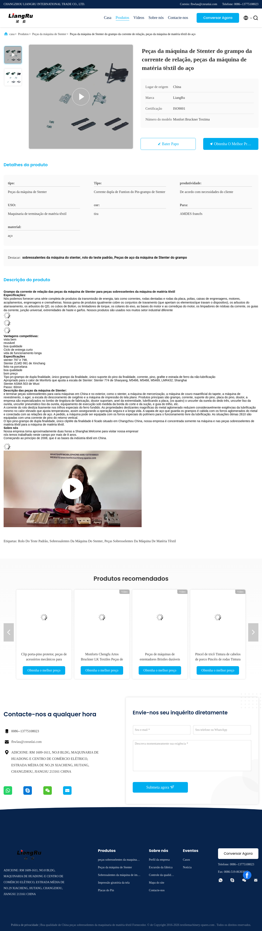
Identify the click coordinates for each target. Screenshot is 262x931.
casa (11, 34)
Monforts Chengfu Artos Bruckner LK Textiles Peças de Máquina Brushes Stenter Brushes (102, 659)
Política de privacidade (24, 925)
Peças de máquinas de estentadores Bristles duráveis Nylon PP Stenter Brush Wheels (160, 659)
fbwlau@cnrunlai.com (26, 742)
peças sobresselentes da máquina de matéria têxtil (140, 541)
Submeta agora (160, 787)
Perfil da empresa (159, 859)
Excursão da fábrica (160, 867)
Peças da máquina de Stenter (49, 34)
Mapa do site (156, 882)
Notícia (187, 867)
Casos (186, 859)
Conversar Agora (217, 17)
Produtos (122, 18)
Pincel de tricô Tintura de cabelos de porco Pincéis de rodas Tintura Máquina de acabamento (218, 659)
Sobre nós (156, 18)
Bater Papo (170, 144)
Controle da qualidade (161, 875)
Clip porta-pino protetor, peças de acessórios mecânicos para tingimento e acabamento (44, 659)
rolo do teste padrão (33, 541)
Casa (107, 18)
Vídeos (139, 18)
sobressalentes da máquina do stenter (76, 541)
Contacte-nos (178, 18)
